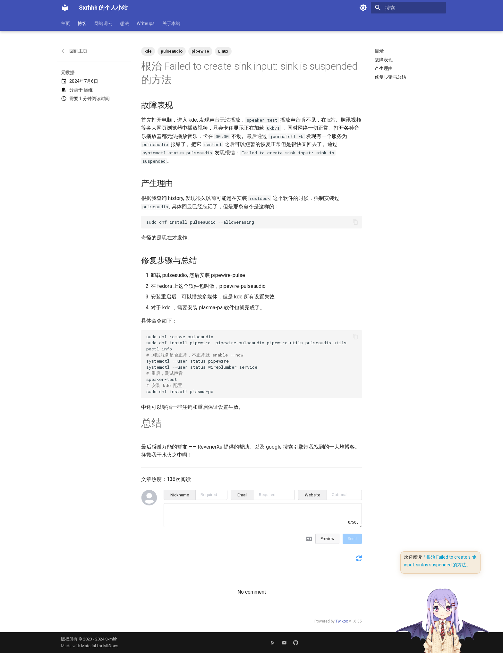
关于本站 (171, 23)
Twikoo (342, 621)
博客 (82, 23)
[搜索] (408, 7)
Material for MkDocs (99, 645)
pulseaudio (172, 51)
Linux (223, 51)
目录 (379, 51)
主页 (65, 23)
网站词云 (103, 23)
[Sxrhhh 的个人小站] (64, 7)
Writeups (146, 23)
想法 (124, 23)
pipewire (200, 51)
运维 (88, 89)
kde (148, 51)
